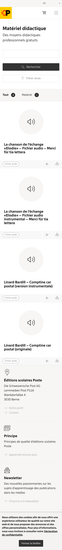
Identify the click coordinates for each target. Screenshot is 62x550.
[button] (31, 543)
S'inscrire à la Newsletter (21, 501)
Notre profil (13, 408)
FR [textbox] (44, 3)
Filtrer (31, 78)
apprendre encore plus (20, 454)
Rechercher (31, 67)
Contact (11, 412)
